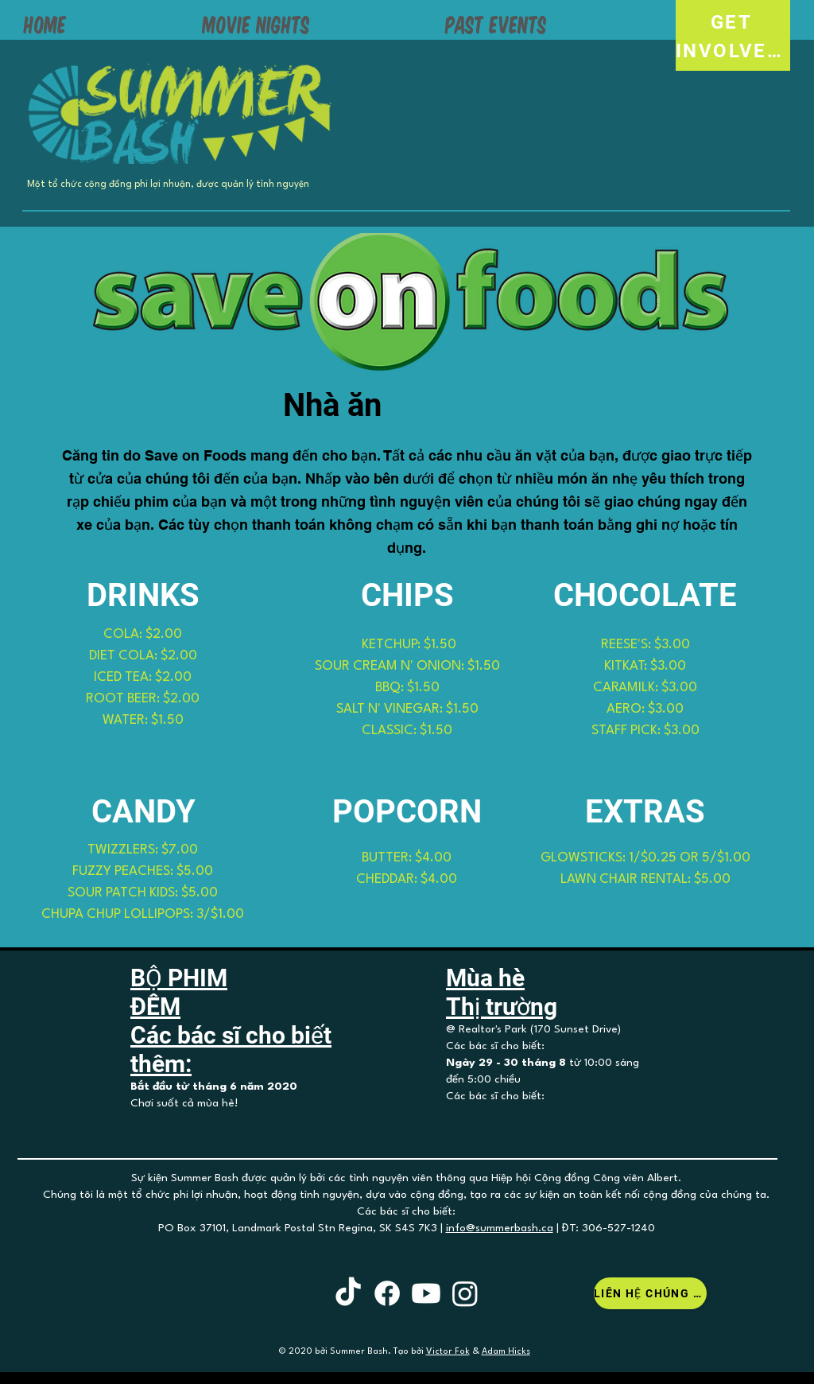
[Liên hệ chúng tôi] (650, 1293)
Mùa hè (485, 978)
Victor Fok (448, 1351)
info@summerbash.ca (499, 1228)
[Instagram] (465, 1293)
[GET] (733, 22)
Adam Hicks (506, 1351)
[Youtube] (426, 1293)
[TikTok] (348, 1293)
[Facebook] (387, 1293)
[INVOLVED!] (733, 51)
